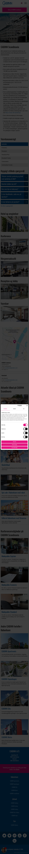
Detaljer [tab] (14, 408)
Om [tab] (23, 408)
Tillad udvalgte (14, 444)
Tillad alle (14, 441)
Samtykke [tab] (5, 408)
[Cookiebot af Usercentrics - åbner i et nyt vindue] (18, 405)
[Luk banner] (27, 405)
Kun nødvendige (14, 447)
